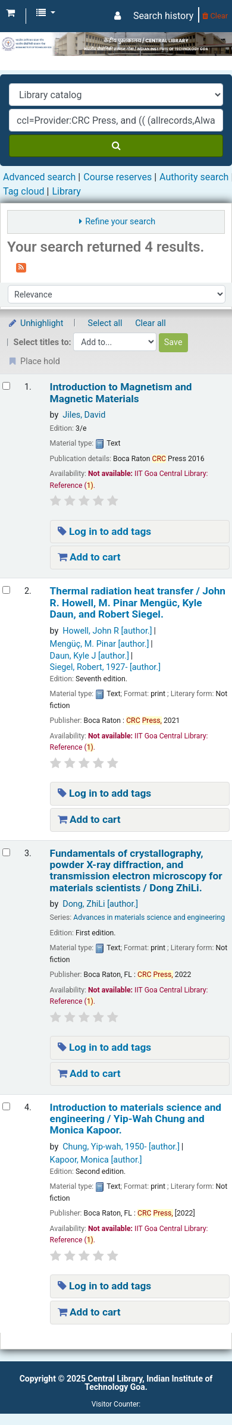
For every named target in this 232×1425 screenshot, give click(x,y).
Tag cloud (24, 191)
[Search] (116, 145)
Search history (163, 15)
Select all (105, 323)
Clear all (150, 323)
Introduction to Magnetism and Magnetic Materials (121, 392)
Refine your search (120, 222)
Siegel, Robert (105, 667)
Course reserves (117, 177)
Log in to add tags (105, 531)
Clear (215, 15)
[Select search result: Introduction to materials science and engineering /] (6, 1106)
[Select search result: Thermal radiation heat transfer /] (6, 590)
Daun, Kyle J (89, 656)
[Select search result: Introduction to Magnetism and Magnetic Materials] (6, 386)
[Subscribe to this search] (21, 266)
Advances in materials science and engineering (149, 917)
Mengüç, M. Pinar (99, 644)
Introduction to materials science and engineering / (135, 1119)
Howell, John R (107, 631)
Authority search (193, 177)
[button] (10, 13)
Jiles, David (83, 415)
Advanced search (39, 177)
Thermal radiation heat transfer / (137, 602)
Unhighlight (35, 323)
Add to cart (89, 557)
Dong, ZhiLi (100, 904)
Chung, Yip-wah (121, 1147)
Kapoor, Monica (96, 1160)
